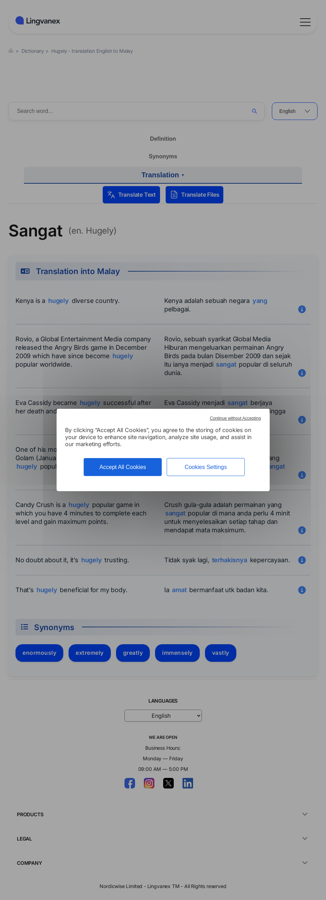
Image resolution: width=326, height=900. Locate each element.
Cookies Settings (206, 467)
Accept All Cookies (123, 467)
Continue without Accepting (235, 418)
